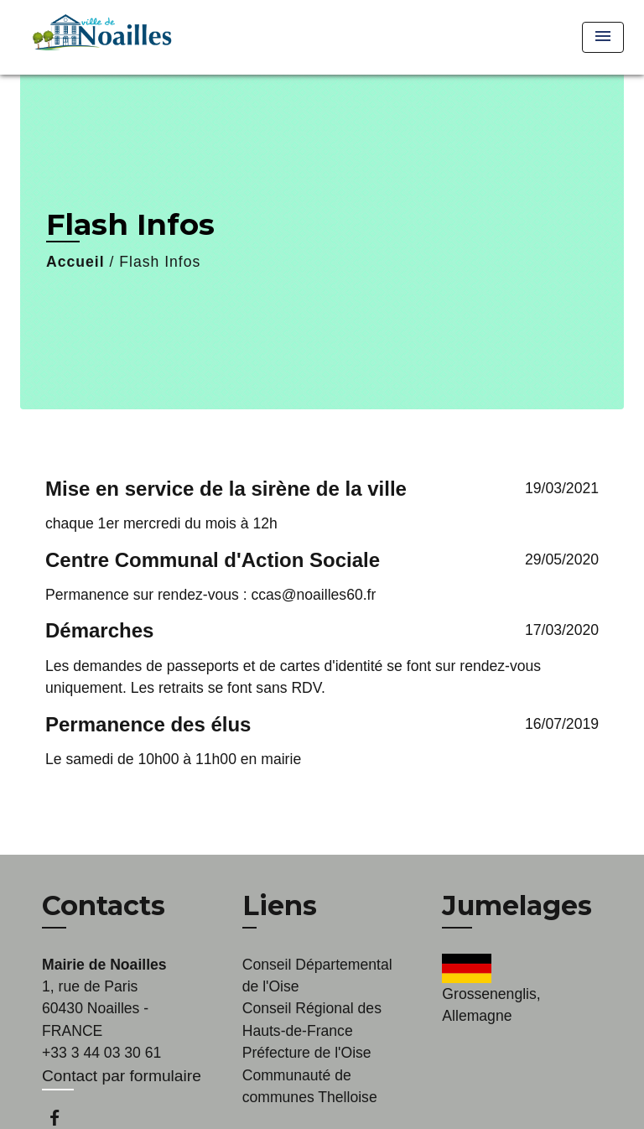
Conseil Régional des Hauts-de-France (312, 1019)
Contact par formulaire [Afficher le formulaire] (121, 1076)
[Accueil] (99, 37)
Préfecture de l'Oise (306, 1052)
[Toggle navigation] (603, 37)
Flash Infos (159, 261)
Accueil (75, 261)
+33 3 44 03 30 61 (101, 1052)
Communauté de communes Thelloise (309, 1086)
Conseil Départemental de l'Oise (317, 975)
